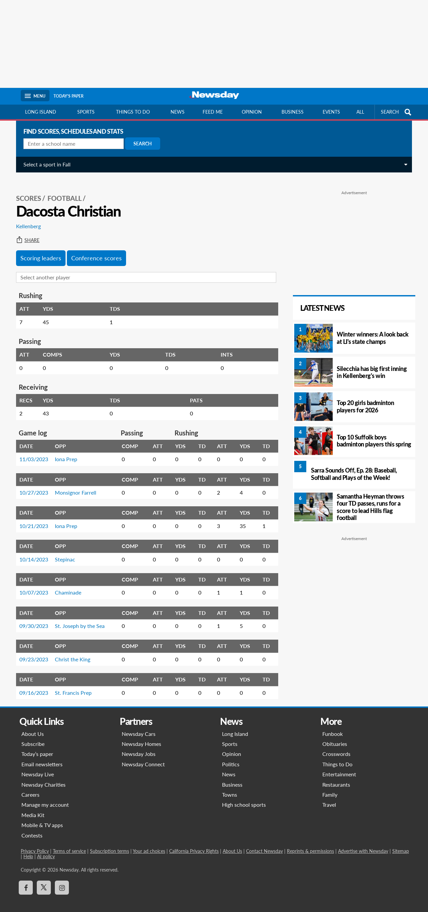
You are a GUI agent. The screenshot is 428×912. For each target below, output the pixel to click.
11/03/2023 (31, 451)
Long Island (40, 112)
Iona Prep (63, 451)
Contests (31, 828)
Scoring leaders (38, 250)
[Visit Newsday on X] (44, 880)
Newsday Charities (43, 777)
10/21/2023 (31, 518)
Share (25, 233)
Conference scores (94, 250)
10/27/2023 (31, 485)
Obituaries (334, 736)
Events (331, 112)
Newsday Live (37, 767)
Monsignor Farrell (73, 485)
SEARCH (397, 112)
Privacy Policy (35, 843)
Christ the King (70, 652)
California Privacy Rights (194, 843)
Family (329, 787)
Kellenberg (25, 219)
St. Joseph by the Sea (77, 618)
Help (28, 849)
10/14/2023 (31, 552)
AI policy (46, 849)
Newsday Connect (143, 757)
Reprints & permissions (310, 843)
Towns (229, 787)
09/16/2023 (31, 685)
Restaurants (336, 777)
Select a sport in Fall (44, 164)
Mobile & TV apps (42, 817)
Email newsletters (42, 757)
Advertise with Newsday (363, 843)
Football (62, 191)
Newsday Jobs (138, 746)
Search (140, 143)
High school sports (244, 797)
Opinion (252, 112)
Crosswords (336, 746)
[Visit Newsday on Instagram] (62, 880)
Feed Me (213, 112)
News (178, 112)
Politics (230, 757)
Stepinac (62, 552)
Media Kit (32, 807)
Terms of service (69, 843)
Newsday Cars (138, 726)
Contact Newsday (264, 843)
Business (293, 112)
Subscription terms (109, 843)
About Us (32, 726)
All (360, 112)
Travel (329, 797)
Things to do (133, 112)
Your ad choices (149, 843)
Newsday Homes (141, 736)
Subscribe (32, 736)
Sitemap (400, 843)
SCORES (25, 191)
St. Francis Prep (70, 685)
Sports (86, 112)
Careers (30, 787)
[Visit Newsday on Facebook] (26, 880)
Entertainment (339, 767)
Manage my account (45, 797)
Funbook (332, 726)
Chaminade (65, 585)
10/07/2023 (31, 585)
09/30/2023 (31, 618)
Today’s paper (37, 746)
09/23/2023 (31, 652)
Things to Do (337, 757)
